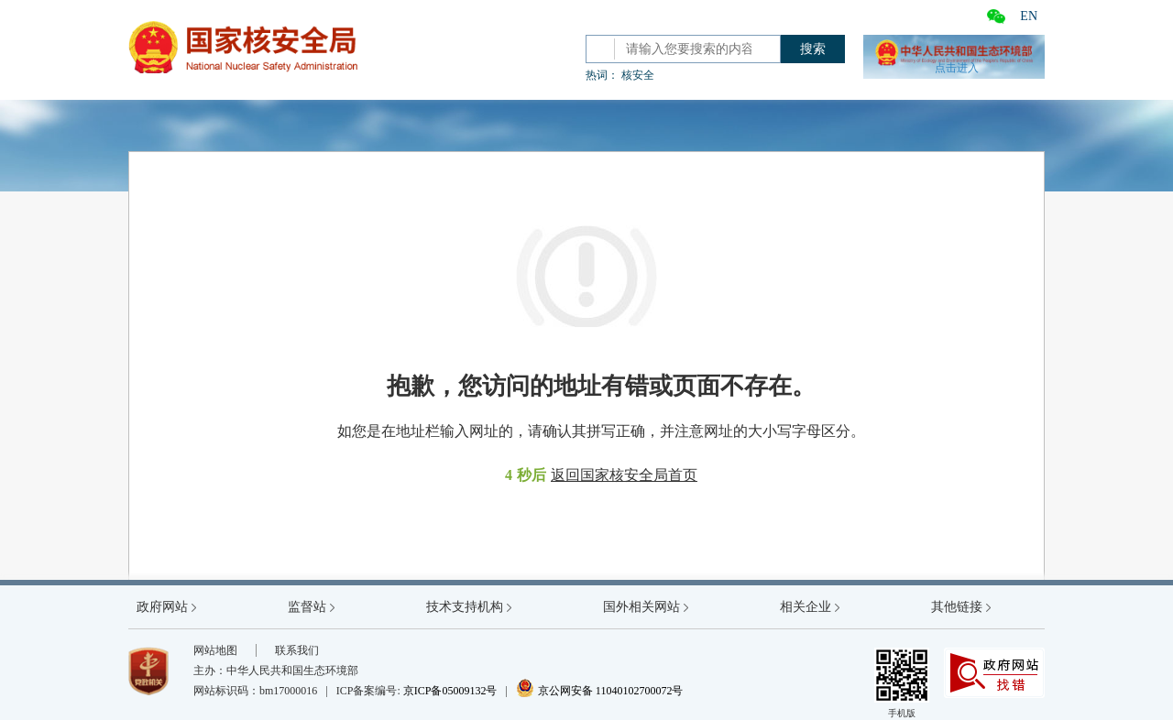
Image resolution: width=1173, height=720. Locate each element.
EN (1028, 16)
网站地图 (215, 650)
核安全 (637, 75)
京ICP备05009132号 (450, 690)
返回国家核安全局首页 (624, 475)
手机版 (901, 683)
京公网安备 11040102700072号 (600, 690)
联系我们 (297, 650)
